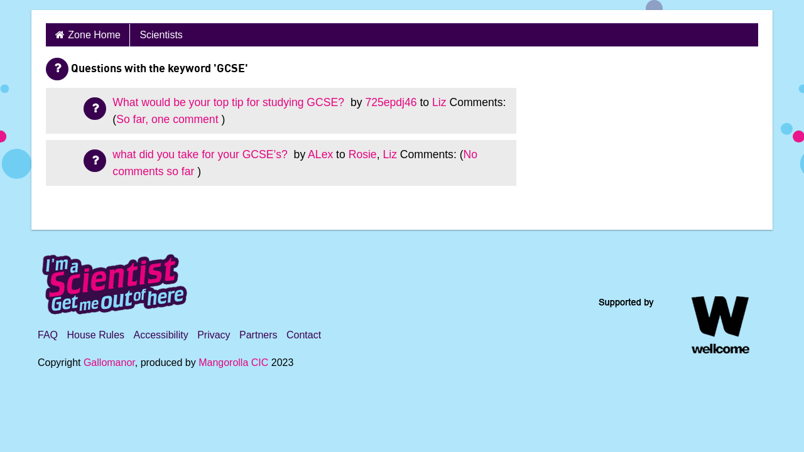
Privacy (213, 335)
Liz (439, 102)
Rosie (363, 154)
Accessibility (161, 335)
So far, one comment (167, 119)
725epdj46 (390, 102)
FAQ (48, 335)
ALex (320, 154)
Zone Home (94, 35)
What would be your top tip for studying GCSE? (229, 102)
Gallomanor (109, 362)
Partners (258, 335)
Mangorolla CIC (233, 362)
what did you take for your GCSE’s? (201, 154)
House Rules (95, 335)
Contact (303, 335)
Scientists (160, 35)
